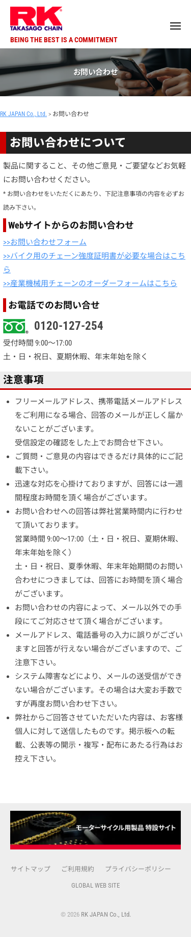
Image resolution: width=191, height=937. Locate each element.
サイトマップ (30, 869)
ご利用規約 (77, 869)
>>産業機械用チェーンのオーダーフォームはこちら (90, 283)
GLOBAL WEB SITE (95, 885)
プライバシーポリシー (138, 869)
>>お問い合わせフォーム (45, 242)
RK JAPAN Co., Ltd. (106, 914)
